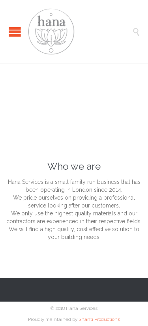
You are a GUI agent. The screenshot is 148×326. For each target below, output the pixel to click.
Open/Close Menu (15, 32)
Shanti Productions (99, 319)
